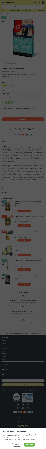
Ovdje (4, 437)
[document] (23, 439)
